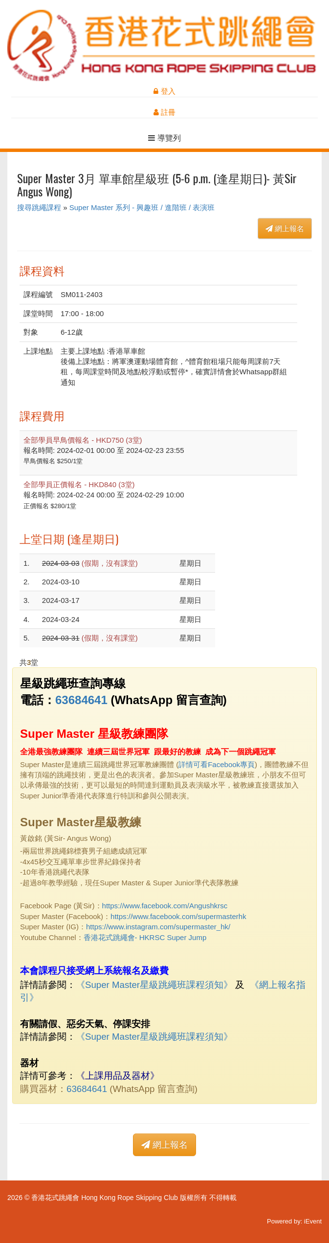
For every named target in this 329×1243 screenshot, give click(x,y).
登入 (164, 91)
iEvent (313, 1221)
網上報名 (284, 228)
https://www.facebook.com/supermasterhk (178, 916)
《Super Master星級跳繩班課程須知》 (154, 985)
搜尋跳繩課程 (39, 207)
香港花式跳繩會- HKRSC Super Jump (145, 937)
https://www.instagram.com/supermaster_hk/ (158, 926)
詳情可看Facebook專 (212, 764)
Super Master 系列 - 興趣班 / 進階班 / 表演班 (142, 207)
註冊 (164, 112)
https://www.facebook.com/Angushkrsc (165, 905)
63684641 (81, 700)
